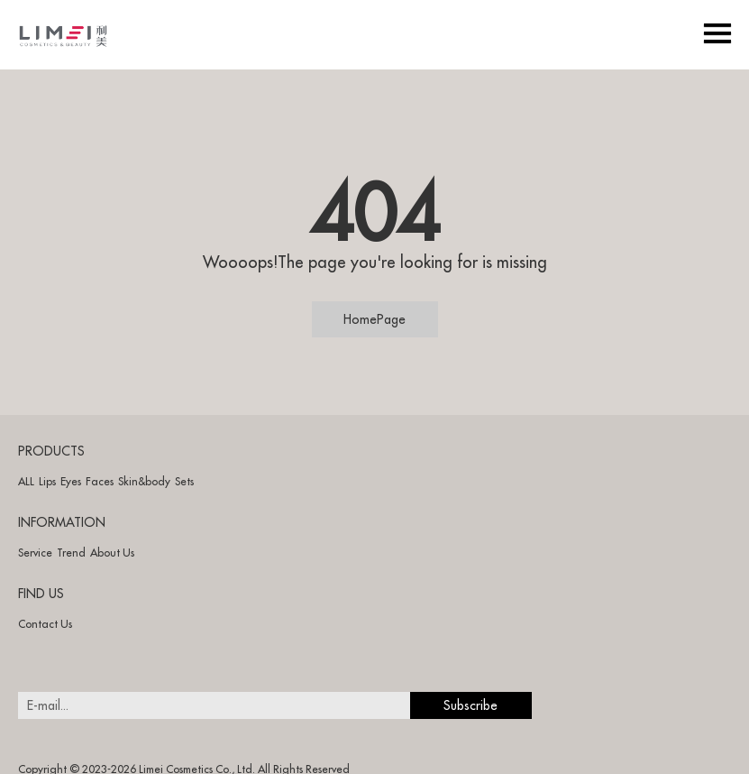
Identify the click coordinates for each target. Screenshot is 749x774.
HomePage (374, 319)
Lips (47, 481)
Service (35, 552)
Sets (184, 481)
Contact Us (45, 624)
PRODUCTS (51, 451)
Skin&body (144, 481)
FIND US (41, 593)
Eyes (70, 481)
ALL (26, 481)
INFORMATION (61, 522)
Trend (71, 552)
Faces (100, 481)
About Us (112, 552)
